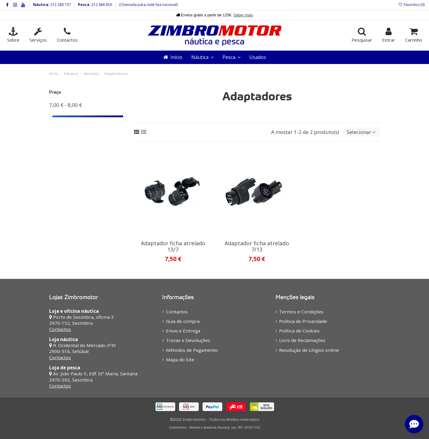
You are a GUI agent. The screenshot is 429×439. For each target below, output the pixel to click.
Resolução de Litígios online (309, 350)
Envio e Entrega (183, 331)
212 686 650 (101, 4)
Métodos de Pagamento (192, 350)
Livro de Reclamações (302, 340)
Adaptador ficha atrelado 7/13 (257, 246)
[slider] (51, 116)
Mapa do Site (180, 360)
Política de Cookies (299, 331)
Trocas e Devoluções (188, 340)
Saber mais (243, 15)
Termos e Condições (301, 312)
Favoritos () (411, 4)
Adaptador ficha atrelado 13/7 (173, 246)
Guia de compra (183, 321)
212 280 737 (60, 4)
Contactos (60, 329)
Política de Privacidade (303, 321)
